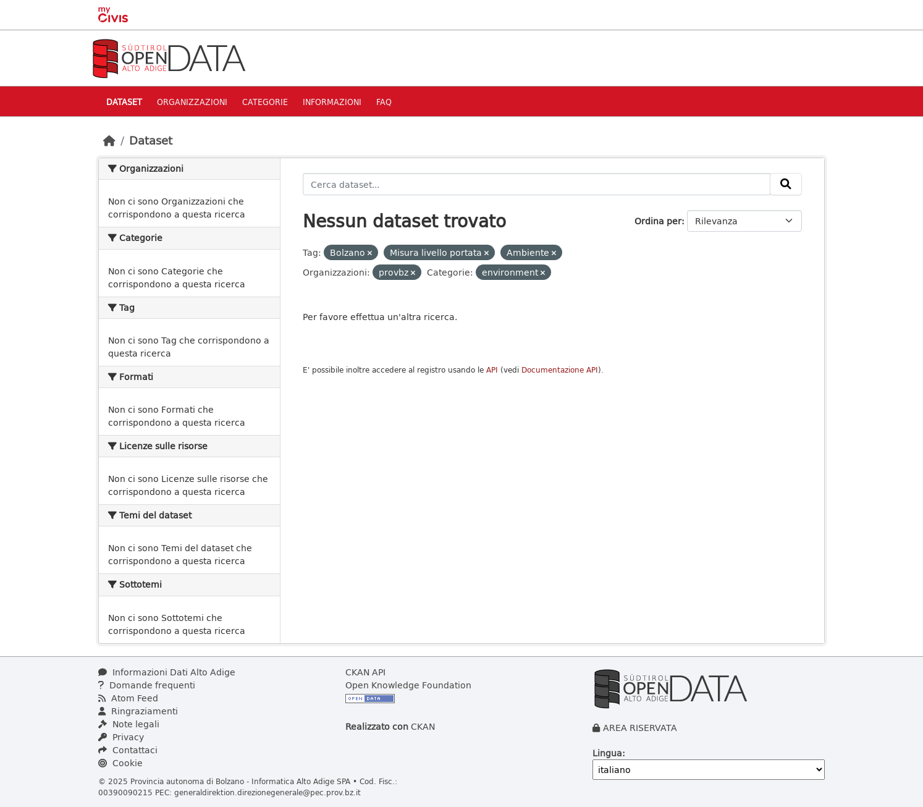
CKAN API (365, 671)
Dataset (124, 101)
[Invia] (786, 184)
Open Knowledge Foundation (408, 684)
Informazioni (332, 101)
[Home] (109, 140)
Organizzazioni (192, 101)
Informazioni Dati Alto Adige (166, 671)
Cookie (120, 762)
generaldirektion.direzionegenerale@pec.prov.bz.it (267, 792)
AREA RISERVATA (640, 727)
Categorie (265, 101)
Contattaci (128, 749)
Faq (384, 101)
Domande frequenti (146, 684)
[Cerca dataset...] (537, 184)
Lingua (607, 752)
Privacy (121, 736)
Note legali (128, 723)
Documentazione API (559, 370)
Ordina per (657, 220)
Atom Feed (128, 697)
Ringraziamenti (138, 710)
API (492, 370)
